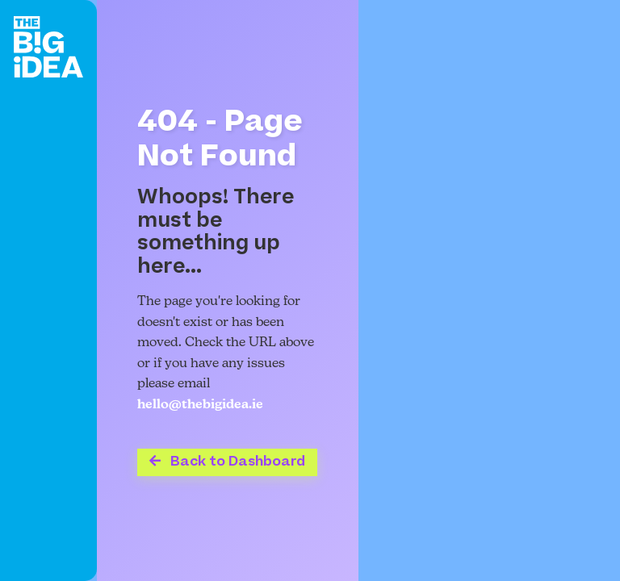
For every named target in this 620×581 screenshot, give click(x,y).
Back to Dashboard (227, 461)
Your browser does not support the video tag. (489, 290)
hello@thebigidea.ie (200, 405)
